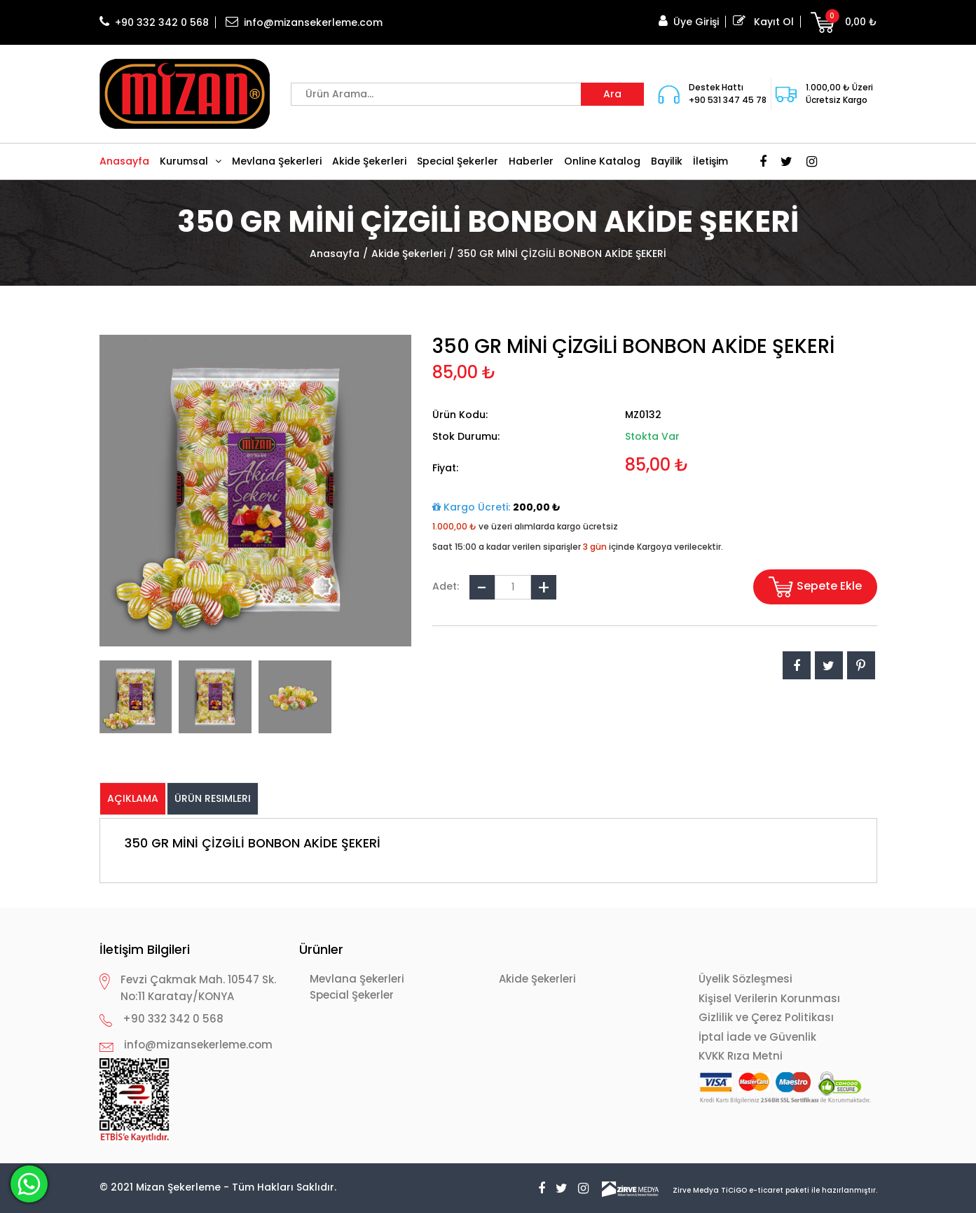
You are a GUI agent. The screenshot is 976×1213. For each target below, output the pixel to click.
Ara (612, 94)
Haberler (531, 161)
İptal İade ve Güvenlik (757, 1037)
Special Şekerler (457, 161)
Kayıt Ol (763, 22)
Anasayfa (124, 161)
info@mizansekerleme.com (304, 22)
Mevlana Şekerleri (277, 161)
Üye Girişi (689, 22)
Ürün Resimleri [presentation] (212, 798)
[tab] (133, 798)
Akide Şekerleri (369, 161)
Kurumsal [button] (190, 161)
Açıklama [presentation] (132, 798)
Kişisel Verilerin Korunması (769, 998)
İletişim (710, 161)
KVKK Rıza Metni (741, 1055)
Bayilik (666, 161)
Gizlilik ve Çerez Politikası (766, 1017)
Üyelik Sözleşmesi (745, 978)
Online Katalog (602, 161)
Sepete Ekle (815, 586)
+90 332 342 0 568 (154, 22)
